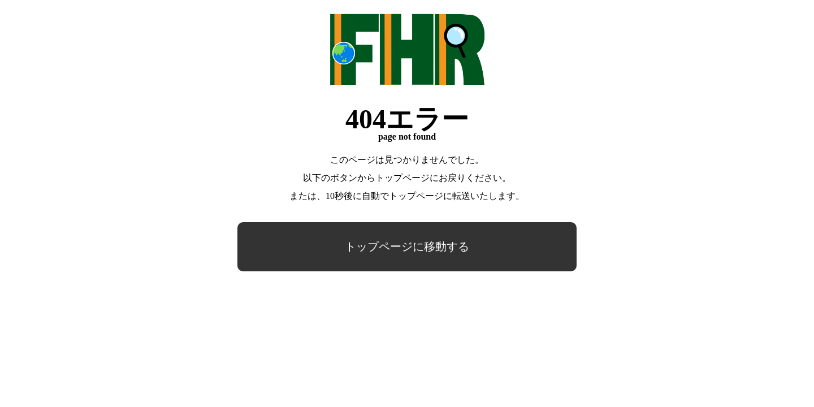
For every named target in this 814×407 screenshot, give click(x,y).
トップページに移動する (407, 246)
